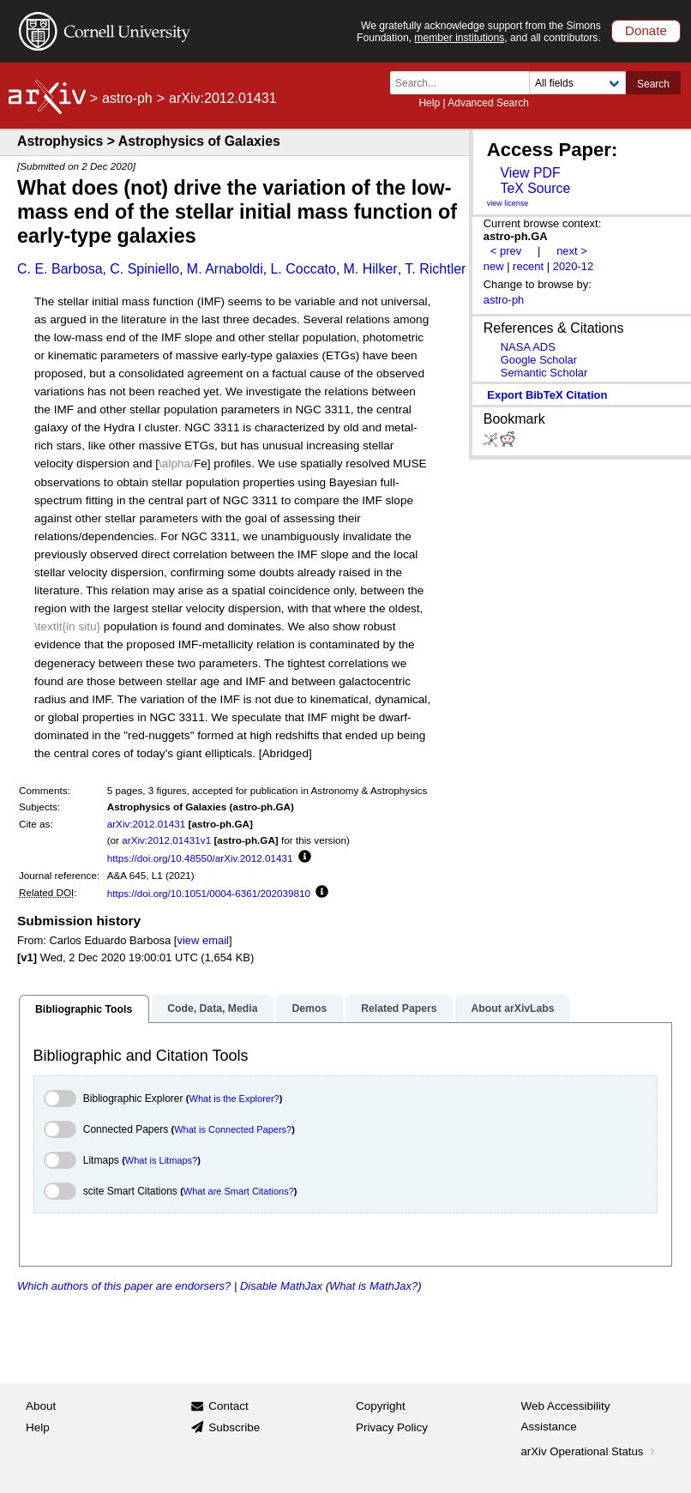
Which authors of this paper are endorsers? (124, 1285)
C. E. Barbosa (60, 269)
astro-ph (127, 98)
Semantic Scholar (544, 372)
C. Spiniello (144, 269)
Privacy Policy (392, 1427)
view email (202, 940)
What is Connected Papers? (232, 1129)
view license (508, 203)
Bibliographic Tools (83, 1009)
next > (571, 250)
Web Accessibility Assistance (565, 1416)
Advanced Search (488, 103)
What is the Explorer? (234, 1098)
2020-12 (573, 266)
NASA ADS (528, 346)
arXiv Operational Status (590, 1451)
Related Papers (398, 1008)
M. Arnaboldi (225, 269)
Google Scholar (539, 359)
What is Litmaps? (161, 1160)
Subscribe (234, 1427)
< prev (505, 250)
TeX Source (535, 188)
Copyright (381, 1406)
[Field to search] (577, 82)
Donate (646, 30)
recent (528, 266)
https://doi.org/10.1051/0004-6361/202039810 (208, 893)
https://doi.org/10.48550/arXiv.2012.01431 (200, 858)
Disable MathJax (281, 1285)
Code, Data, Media (212, 1008)
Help (429, 103)
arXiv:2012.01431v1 (166, 840)
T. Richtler (435, 269)
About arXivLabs (512, 1008)
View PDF (530, 173)
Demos (309, 1008)
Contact (228, 1406)
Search (653, 84)
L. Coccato (302, 269)
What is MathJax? (373, 1285)
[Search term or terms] (464, 82)
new (494, 266)
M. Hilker (371, 269)
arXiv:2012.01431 (146, 823)
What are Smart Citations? (238, 1191)
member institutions (459, 38)
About (41, 1406)
